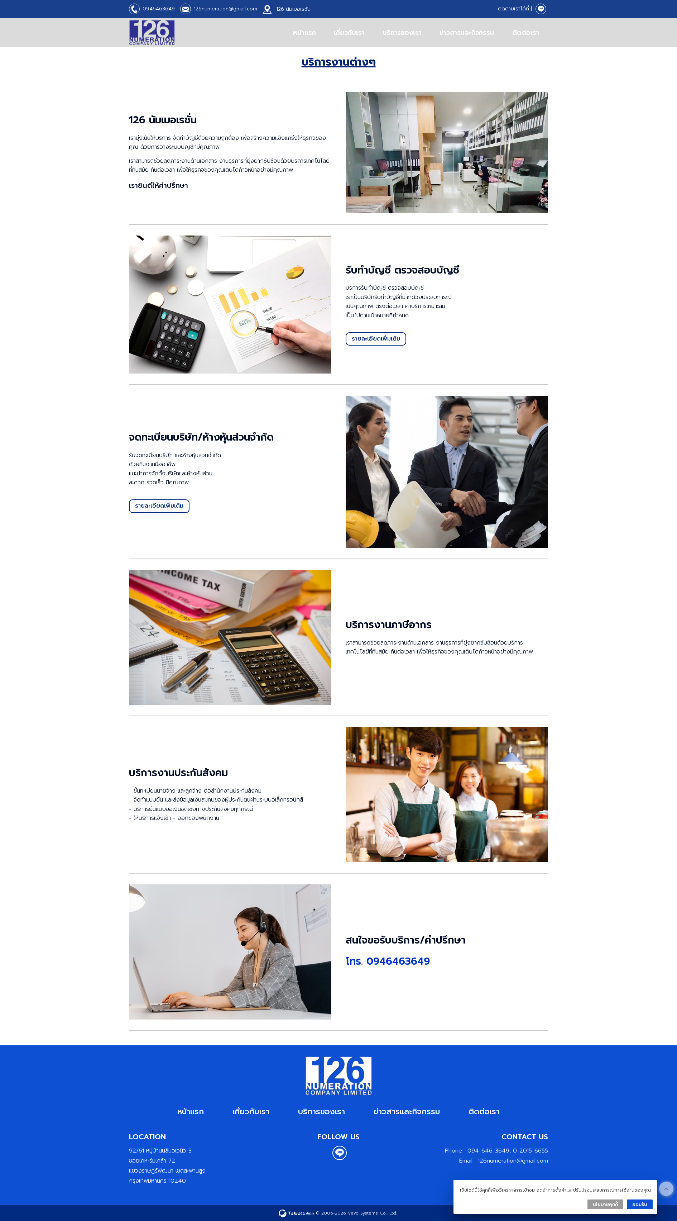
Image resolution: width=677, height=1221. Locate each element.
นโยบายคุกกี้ (605, 1204)
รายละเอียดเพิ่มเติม (376, 338)
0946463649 (159, 9)
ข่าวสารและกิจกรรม (467, 33)
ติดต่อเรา (525, 33)
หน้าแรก (304, 33)
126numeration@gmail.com (225, 9)
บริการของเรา (402, 33)
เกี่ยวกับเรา (349, 33)
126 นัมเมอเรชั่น (293, 9)
